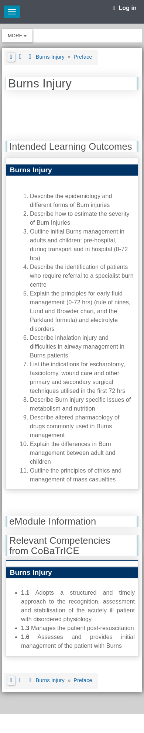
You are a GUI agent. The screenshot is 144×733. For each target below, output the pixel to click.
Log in (125, 8)
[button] (11, 57)
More (17, 35)
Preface (82, 57)
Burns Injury (51, 57)
